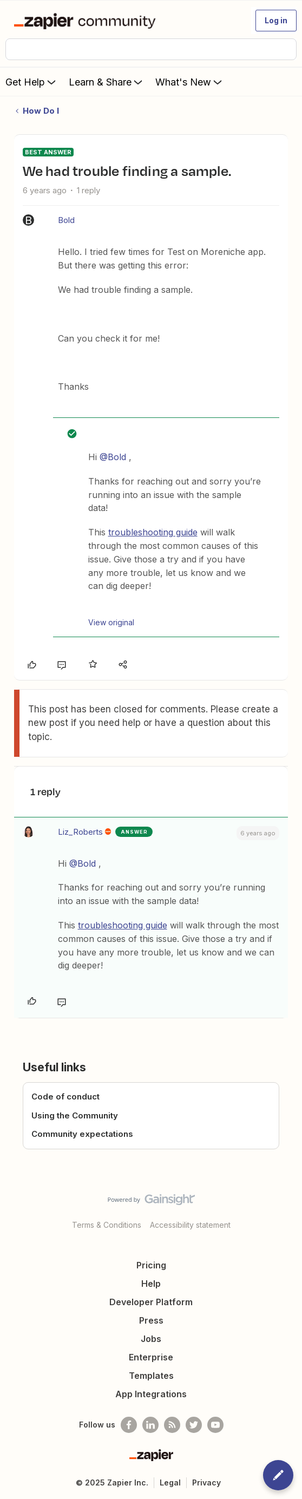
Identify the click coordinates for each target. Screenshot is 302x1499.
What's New (189, 81)
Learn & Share (107, 81)
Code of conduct (65, 1096)
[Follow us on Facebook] (129, 1425)
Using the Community (74, 1115)
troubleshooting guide (153, 532)
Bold (66, 220)
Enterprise (151, 1357)
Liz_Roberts (80, 832)
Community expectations (82, 1134)
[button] (276, 20)
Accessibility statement (190, 1224)
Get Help (31, 81)
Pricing (151, 1265)
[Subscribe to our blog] (172, 1425)
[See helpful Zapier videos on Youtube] (215, 1425)
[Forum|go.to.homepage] (87, 20)
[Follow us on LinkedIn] (150, 1425)
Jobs (151, 1338)
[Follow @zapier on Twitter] (194, 1425)
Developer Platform (151, 1302)
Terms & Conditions (106, 1224)
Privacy (206, 1482)
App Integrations (151, 1394)
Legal (170, 1482)
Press (151, 1320)
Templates (151, 1375)
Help (151, 1283)
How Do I (41, 111)
